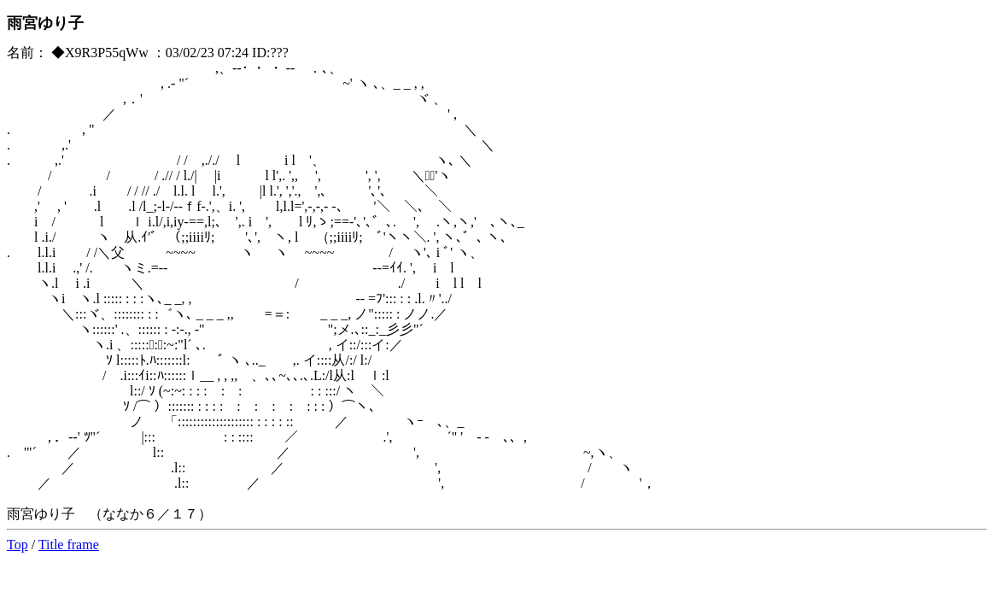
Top (17, 544)
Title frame (68, 544)
